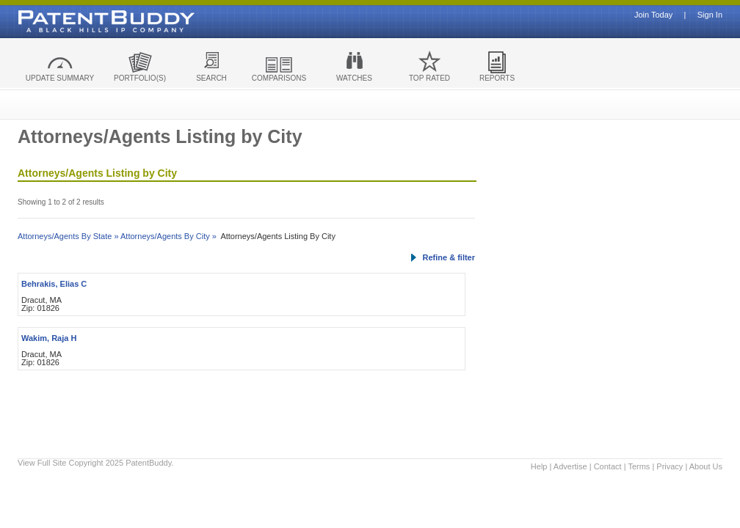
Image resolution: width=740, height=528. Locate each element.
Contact (608, 466)
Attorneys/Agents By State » (68, 236)
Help (539, 466)
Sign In (709, 15)
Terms (639, 466)
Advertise (570, 466)
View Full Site (42, 462)
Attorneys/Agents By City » (168, 236)
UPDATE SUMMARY (60, 78)
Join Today (653, 15)
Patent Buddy (73, 21)
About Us (705, 466)
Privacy (669, 466)
